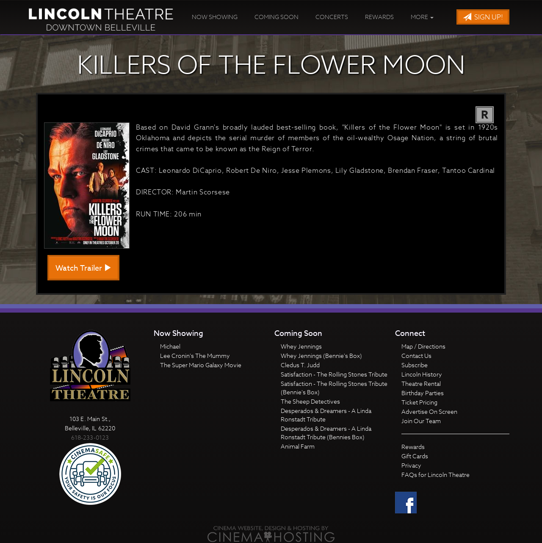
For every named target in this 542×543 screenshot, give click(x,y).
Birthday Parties (422, 393)
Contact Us (416, 356)
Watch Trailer (83, 268)
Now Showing (215, 17)
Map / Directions (423, 346)
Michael (170, 346)
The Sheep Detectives (310, 401)
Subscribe (414, 365)
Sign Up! (483, 17)
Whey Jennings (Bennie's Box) (321, 356)
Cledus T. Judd (300, 365)
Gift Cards (414, 456)
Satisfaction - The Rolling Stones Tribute (334, 374)
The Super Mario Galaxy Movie (200, 365)
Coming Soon (276, 17)
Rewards (379, 17)
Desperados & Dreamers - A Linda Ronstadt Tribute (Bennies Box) (326, 432)
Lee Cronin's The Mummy (195, 356)
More (422, 17)
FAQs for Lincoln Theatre (435, 475)
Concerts (331, 17)
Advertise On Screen (429, 411)
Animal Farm (298, 446)
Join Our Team (421, 421)
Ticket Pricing (419, 402)
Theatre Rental (421, 384)
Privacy (411, 465)
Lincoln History (421, 374)
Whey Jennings (301, 346)
